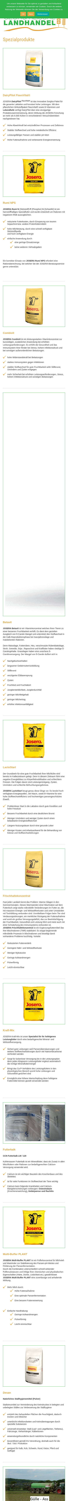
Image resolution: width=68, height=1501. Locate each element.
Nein (31, 14)
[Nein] (64, 9)
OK (23, 14)
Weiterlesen (42, 14)
